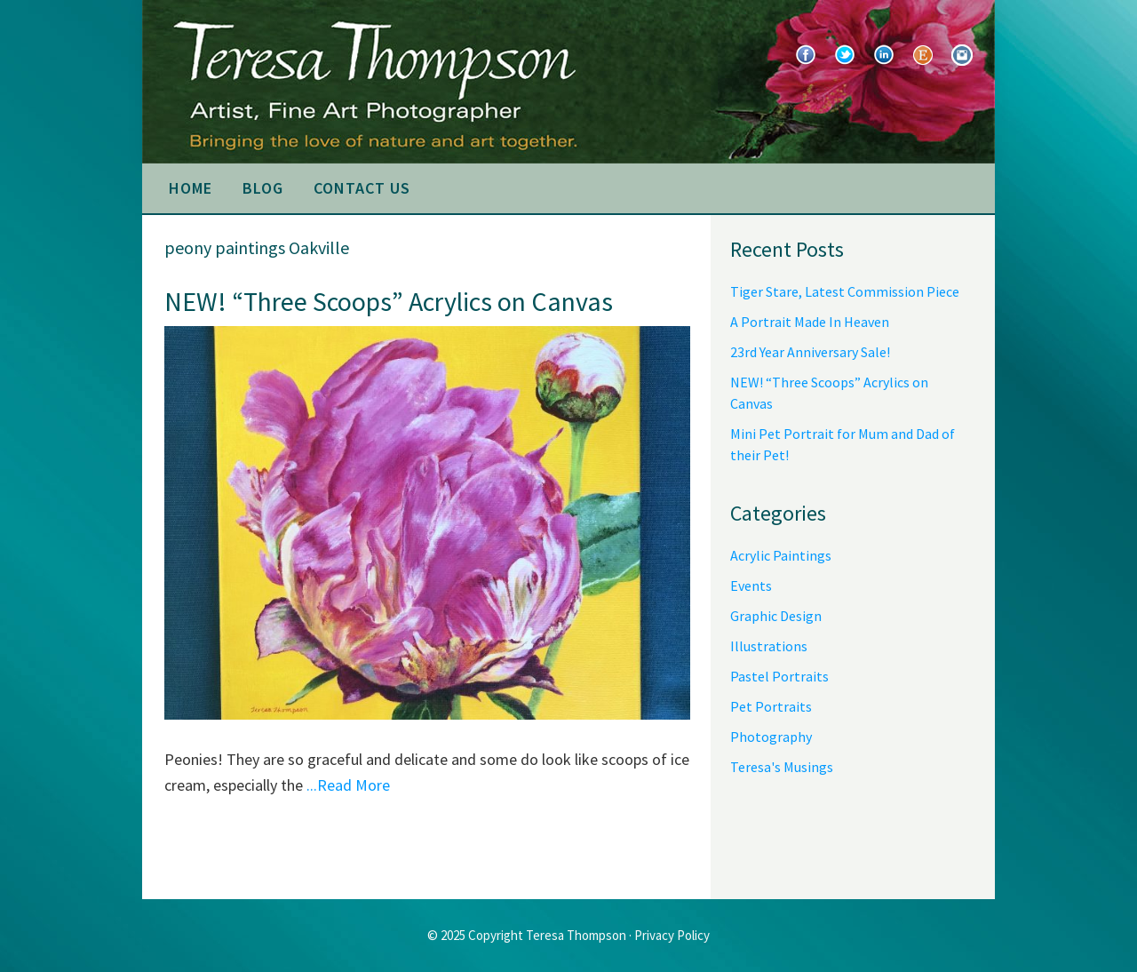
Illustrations (768, 646)
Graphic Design (776, 616)
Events (751, 585)
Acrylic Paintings (780, 555)
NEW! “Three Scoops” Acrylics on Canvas (388, 301)
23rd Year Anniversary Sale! (810, 352)
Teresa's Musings (781, 767)
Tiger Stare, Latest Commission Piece (844, 291)
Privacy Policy (672, 935)
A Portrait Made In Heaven (809, 322)
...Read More (348, 785)
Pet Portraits (771, 706)
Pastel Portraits (779, 676)
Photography (771, 736)
